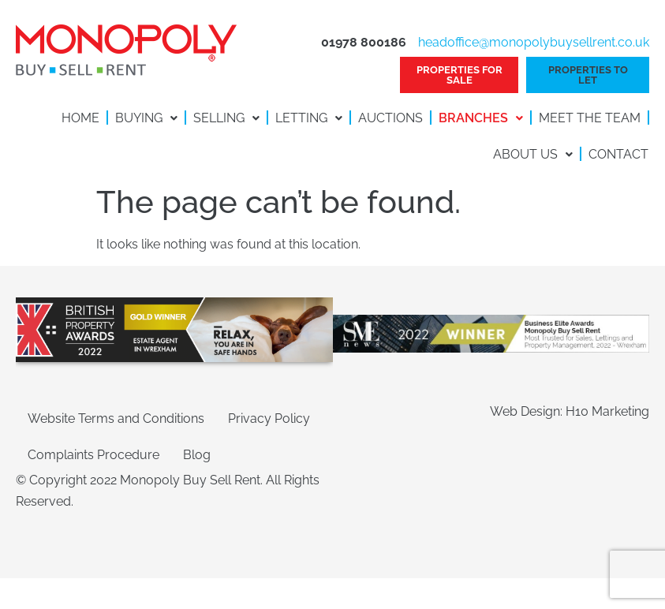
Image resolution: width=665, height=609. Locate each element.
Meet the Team (590, 117)
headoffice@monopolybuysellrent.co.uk (533, 42)
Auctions (390, 117)
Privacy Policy (269, 418)
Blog (197, 454)
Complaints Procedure (93, 454)
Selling (226, 117)
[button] (146, 118)
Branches (481, 117)
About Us (533, 154)
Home (80, 117)
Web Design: (528, 411)
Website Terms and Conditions (116, 418)
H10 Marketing (607, 411)
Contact (618, 154)
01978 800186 (363, 42)
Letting (308, 117)
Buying (146, 117)
